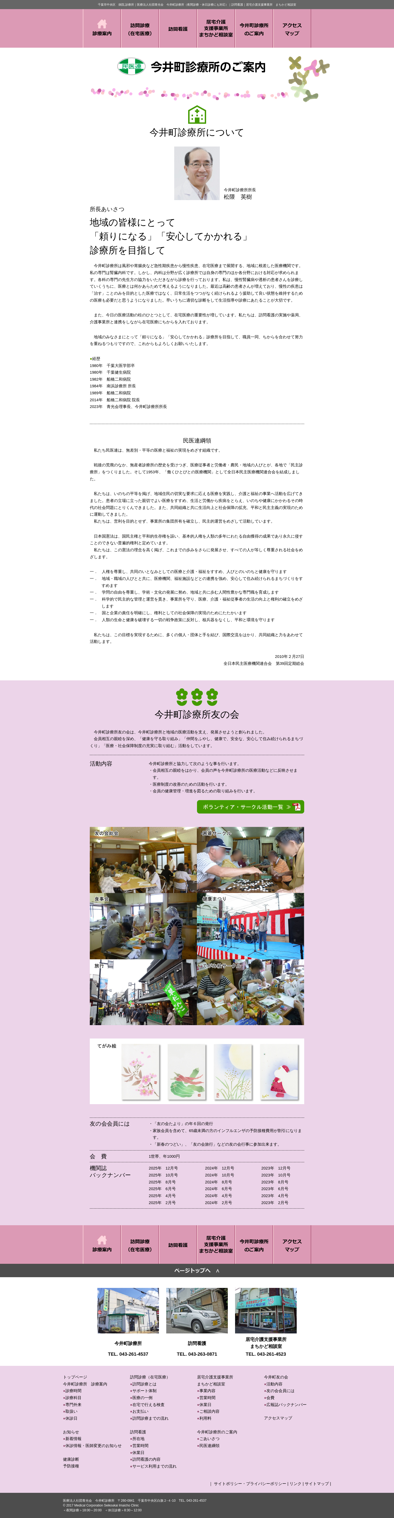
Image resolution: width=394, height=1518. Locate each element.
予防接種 (71, 1466)
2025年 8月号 (162, 1182)
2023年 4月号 (274, 1196)
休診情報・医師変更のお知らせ (93, 1446)
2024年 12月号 (219, 1168)
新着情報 (73, 1439)
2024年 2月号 (218, 1203)
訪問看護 (138, 1432)
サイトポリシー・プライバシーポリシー (250, 1484)
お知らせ (71, 1432)
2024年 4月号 (218, 1196)
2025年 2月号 (162, 1203)
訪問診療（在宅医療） (150, 1377)
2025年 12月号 (163, 1168)
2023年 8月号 (274, 1182)
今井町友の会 (276, 1377)
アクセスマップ (278, 1418)
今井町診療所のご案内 (217, 1432)
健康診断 (71, 1459)
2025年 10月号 (163, 1175)
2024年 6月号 (218, 1189)
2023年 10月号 (276, 1175)
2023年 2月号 (274, 1203)
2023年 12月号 (276, 1168)
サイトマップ (317, 1484)
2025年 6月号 (162, 1189)
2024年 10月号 (219, 1175)
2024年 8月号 (218, 1182)
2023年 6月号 (274, 1189)
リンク (295, 1484)
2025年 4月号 (162, 1196)
